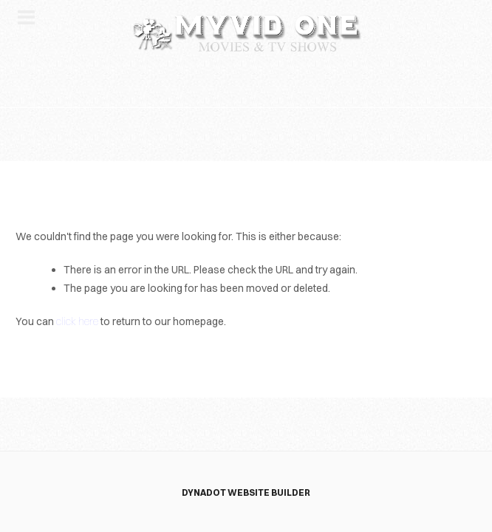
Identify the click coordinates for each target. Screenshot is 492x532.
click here (77, 321)
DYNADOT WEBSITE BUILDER (246, 492)
